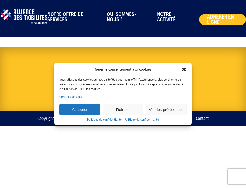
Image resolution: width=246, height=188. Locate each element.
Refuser (123, 109)
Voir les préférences (166, 109)
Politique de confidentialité (104, 119)
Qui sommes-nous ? (121, 17)
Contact (202, 118)
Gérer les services (70, 96)
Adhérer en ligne (220, 19)
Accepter (79, 109)
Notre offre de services (65, 17)
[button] (184, 69)
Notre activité (166, 17)
